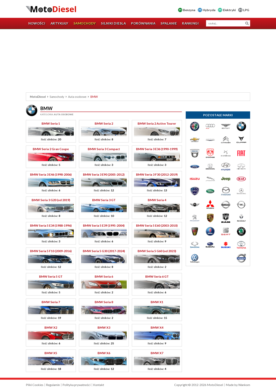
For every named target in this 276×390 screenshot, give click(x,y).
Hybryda (209, 10)
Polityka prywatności (76, 385)
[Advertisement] (138, 62)
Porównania (143, 23)
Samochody (85, 23)
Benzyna (189, 10)
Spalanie (169, 23)
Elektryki (229, 10)
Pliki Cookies (34, 385)
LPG (246, 10)
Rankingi (190, 23)
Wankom (244, 385)
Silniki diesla (113, 23)
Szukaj (247, 23)
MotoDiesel (38, 96)
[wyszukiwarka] (228, 23)
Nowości (36, 23)
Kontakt (98, 385)
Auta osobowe (77, 96)
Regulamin (53, 385)
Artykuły (59, 23)
